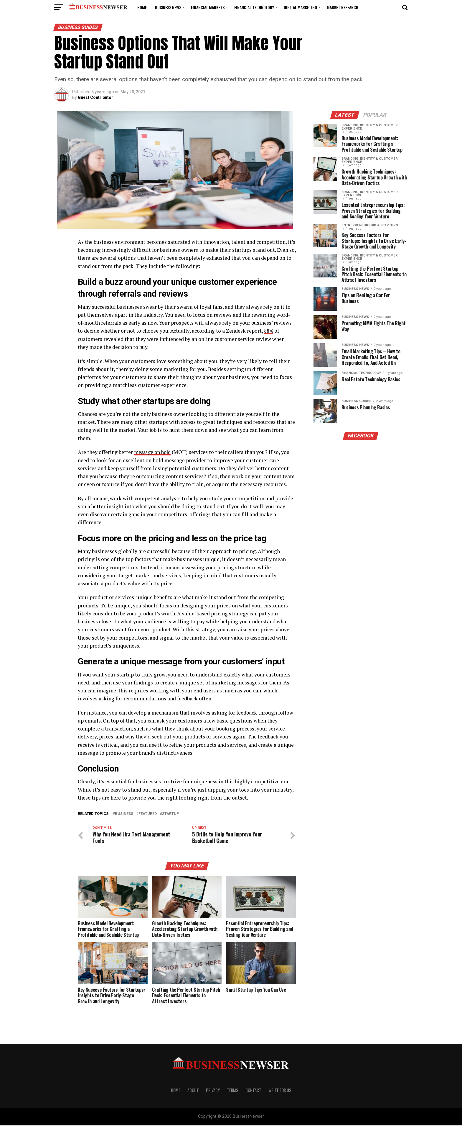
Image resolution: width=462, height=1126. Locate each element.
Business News (168, 7)
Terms (232, 1091)
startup (170, 814)
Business (124, 814)
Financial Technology (254, 7)
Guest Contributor (95, 97)
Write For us (279, 1091)
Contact (253, 1091)
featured (147, 814)
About (193, 1091)
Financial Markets (208, 7)
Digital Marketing (300, 7)
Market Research (342, 7)
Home (142, 7)
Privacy (213, 1091)
